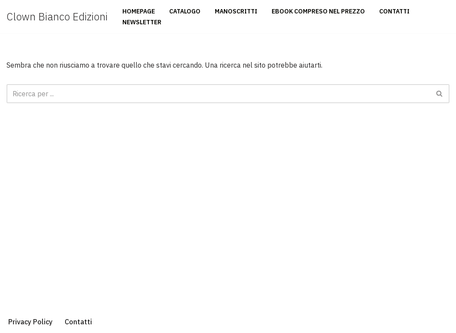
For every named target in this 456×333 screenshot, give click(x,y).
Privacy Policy (30, 321)
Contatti (394, 11)
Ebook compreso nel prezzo (318, 11)
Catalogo (184, 11)
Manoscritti (236, 11)
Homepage (138, 11)
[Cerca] (218, 93)
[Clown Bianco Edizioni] (57, 17)
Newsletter (141, 22)
